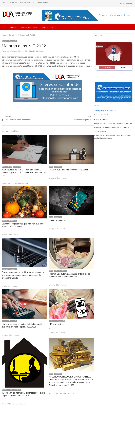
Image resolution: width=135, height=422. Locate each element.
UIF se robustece (56, 324)
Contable (4, 41)
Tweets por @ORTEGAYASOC (105, 111)
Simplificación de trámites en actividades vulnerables (113, 123)
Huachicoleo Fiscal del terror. (104, 119)
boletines (4, 220)
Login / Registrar (126, 3)
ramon (64, 178)
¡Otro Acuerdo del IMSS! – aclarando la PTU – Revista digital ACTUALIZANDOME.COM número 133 (24, 172)
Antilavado (5, 269)
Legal (55, 270)
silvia (63, 332)
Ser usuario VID (43, 2)
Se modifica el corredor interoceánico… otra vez (111, 127)
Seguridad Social (7, 166)
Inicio (5, 2)
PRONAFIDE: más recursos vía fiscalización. (69, 170)
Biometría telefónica (58, 220)
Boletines (13, 2)
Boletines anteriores (27, 2)
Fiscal (51, 166)
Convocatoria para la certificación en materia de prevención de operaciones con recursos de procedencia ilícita (23, 275)
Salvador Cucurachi (36, 51)
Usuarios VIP (12, 41)
